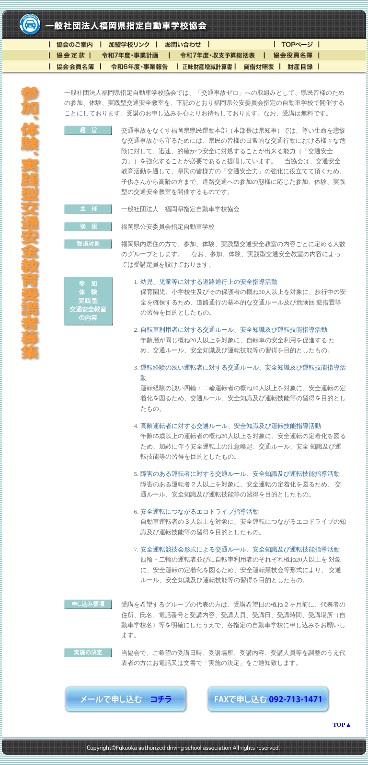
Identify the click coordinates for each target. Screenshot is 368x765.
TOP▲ (342, 724)
